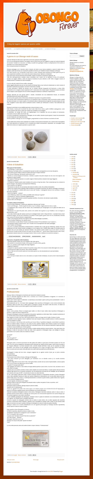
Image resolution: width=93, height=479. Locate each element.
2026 (72, 156)
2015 (72, 168)
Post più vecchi (60, 459)
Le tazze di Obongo (50, 49)
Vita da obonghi (74, 125)
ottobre (74, 184)
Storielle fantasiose (75, 123)
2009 (72, 198)
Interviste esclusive (75, 119)
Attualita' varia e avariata (76, 118)
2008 (72, 200)
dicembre (75, 172)
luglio (74, 190)
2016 (72, 166)
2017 (72, 164)
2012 (72, 194)
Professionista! (13, 292)
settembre (75, 186)
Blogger (61, 471)
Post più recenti (10, 459)
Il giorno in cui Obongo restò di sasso (22, 56)
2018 (72, 162)
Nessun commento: (22, 156)
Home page (35, 459)
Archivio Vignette (38, 49)
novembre (75, 174)
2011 (72, 196)
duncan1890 (50, 471)
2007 (72, 202)
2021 (72, 160)
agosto (74, 188)
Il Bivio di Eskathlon (15, 165)
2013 (72, 192)
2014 (72, 170)
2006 (72, 204)
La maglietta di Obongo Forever (22, 49)
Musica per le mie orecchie (77, 121)
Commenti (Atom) (15, 462)
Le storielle (8, 49)
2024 (72, 158)
